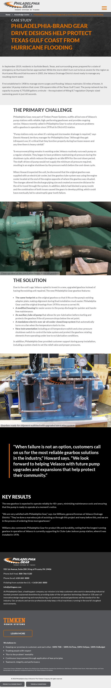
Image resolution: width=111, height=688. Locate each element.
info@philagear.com (12, 587)
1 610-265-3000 (40, 582)
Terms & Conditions (38, 684)
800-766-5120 (25, 573)
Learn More (18, 633)
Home (8, 15)
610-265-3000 (22, 578)
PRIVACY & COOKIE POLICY (12, 684)
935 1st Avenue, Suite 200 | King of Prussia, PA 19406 (27, 569)
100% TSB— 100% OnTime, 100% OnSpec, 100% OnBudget (78, 647)
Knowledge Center (21, 15)
